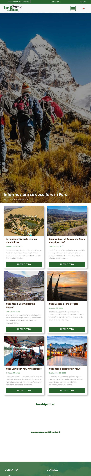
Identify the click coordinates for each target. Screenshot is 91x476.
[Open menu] (73, 8)
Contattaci (54, 1)
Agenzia (83, 1)
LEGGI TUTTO (24, 264)
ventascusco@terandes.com (18, 1)
